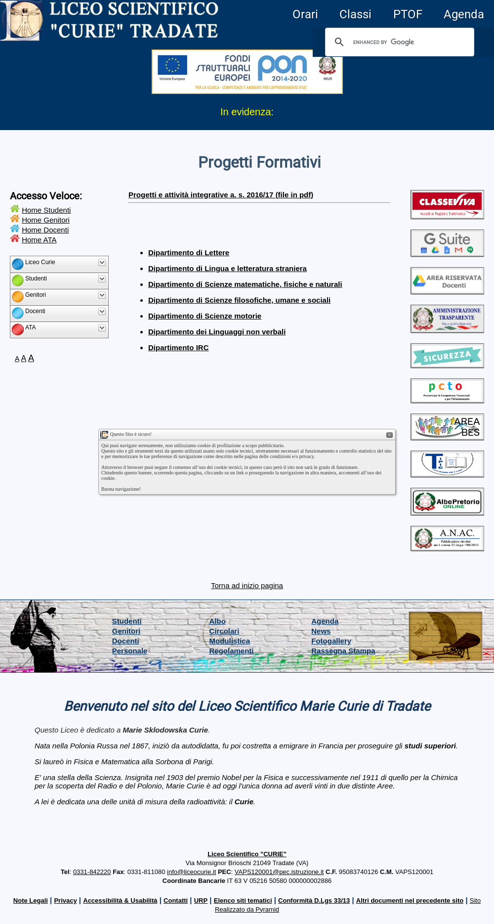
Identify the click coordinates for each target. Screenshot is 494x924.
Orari (305, 14)
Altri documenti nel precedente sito (409, 900)
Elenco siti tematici (243, 900)
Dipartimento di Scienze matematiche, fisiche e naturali (245, 284)
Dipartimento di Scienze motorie (204, 316)
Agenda (464, 14)
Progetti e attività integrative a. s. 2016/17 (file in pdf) (220, 194)
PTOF (407, 14)
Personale (130, 651)
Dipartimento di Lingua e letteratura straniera (227, 268)
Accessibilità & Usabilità (120, 900)
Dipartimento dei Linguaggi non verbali (217, 331)
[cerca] (398, 42)
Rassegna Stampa (343, 651)
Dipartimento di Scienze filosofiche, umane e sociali (239, 300)
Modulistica (229, 641)
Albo (217, 621)
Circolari (224, 631)
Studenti (127, 621)
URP (200, 900)
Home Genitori (46, 220)
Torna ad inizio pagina (247, 585)
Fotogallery (331, 641)
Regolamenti (231, 651)
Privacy (65, 900)
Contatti (176, 900)
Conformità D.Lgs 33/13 (314, 900)
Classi (355, 14)
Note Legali (30, 900)
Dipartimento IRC (178, 347)
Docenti (125, 641)
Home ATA (39, 239)
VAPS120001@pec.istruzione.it (279, 872)
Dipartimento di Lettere (188, 252)
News (320, 631)
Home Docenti (45, 230)
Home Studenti (46, 210)
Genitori (126, 631)
